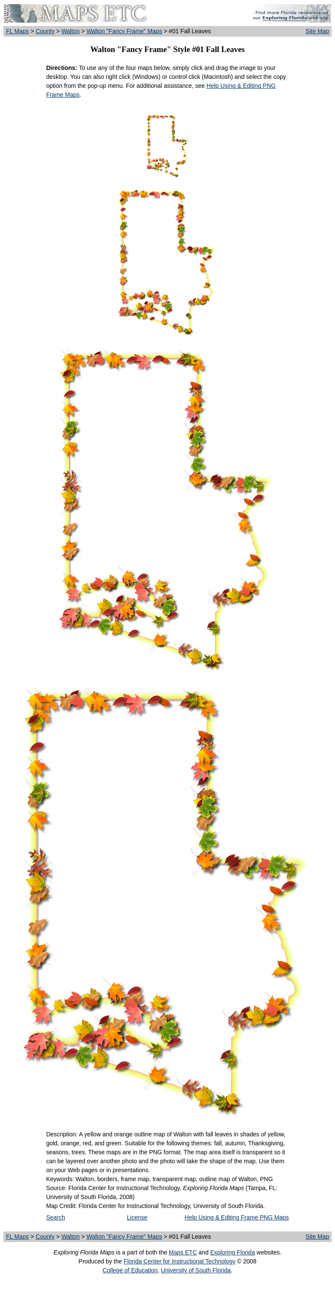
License (137, 1217)
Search (55, 1217)
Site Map (317, 31)
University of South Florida (196, 1270)
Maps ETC (183, 1252)
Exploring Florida (232, 1252)
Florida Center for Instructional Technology (179, 1261)
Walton (70, 31)
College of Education (130, 1270)
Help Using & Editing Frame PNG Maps (237, 1217)
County (45, 31)
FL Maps (17, 31)
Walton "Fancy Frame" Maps (124, 31)
